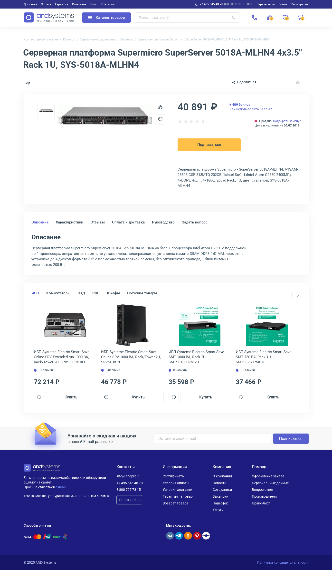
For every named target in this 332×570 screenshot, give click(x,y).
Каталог (69, 39)
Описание (39, 222)
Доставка (30, 4)
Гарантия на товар (178, 496)
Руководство (163, 222)
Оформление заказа (268, 476)
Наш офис (220, 503)
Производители (264, 496)
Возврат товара (175, 503)
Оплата (46, 4)
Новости (219, 483)
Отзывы (98, 222)
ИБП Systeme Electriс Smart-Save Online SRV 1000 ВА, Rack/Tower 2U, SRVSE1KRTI (131, 357)
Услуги (218, 510)
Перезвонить (129, 500)
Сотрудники (222, 490)
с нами (61, 487)
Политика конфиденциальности (283, 562)
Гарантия (61, 4)
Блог (93, 4)
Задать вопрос (195, 222)
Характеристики (69, 222)
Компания (79, 4)
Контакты (107, 4)
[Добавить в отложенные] (160, 119)
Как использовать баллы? (250, 107)
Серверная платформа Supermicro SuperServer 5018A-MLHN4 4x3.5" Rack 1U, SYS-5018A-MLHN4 (203, 39)
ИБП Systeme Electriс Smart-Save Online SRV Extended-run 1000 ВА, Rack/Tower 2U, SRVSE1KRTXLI (61, 357)
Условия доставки (177, 490)
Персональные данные (270, 483)
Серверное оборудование (97, 39)
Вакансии (220, 496)
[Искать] (234, 17)
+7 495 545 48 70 (211, 4)
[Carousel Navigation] (295, 295)
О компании (222, 476)
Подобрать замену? (287, 121)
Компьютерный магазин (41, 39)
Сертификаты (174, 476)
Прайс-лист (261, 503)
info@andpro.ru (128, 476)
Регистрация (300, 4)
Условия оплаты (176, 483)
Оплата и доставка (128, 222)
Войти (283, 4)
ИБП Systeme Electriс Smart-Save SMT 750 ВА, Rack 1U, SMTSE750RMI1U (263, 357)
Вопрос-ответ (263, 490)
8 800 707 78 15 (128, 490)
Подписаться (209, 144)
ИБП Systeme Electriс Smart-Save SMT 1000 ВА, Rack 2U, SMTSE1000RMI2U (196, 357)
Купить (71, 397)
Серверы (126, 39)
